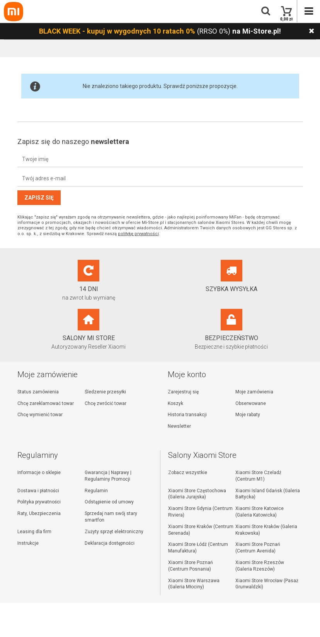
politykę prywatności (138, 233)
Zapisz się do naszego (73, 141)
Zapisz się (39, 198)
